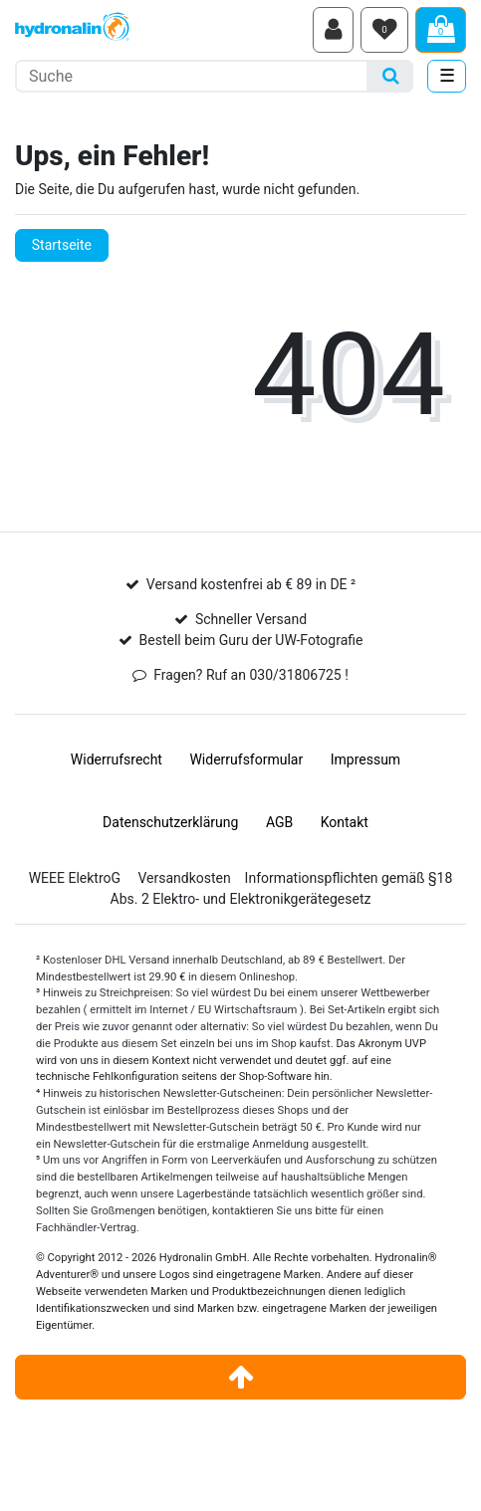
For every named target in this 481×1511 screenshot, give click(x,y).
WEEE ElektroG (74, 878)
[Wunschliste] (384, 30)
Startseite (62, 245)
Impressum (365, 759)
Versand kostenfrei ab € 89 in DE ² (251, 584)
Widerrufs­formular (246, 759)
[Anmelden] (333, 30)
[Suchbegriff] (191, 76)
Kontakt (344, 822)
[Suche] (390, 76)
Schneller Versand (251, 619)
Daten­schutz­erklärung (170, 822)
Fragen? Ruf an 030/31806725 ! (251, 675)
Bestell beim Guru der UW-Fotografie (251, 640)
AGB (279, 822)
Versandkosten (183, 878)
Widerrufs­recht (116, 759)
